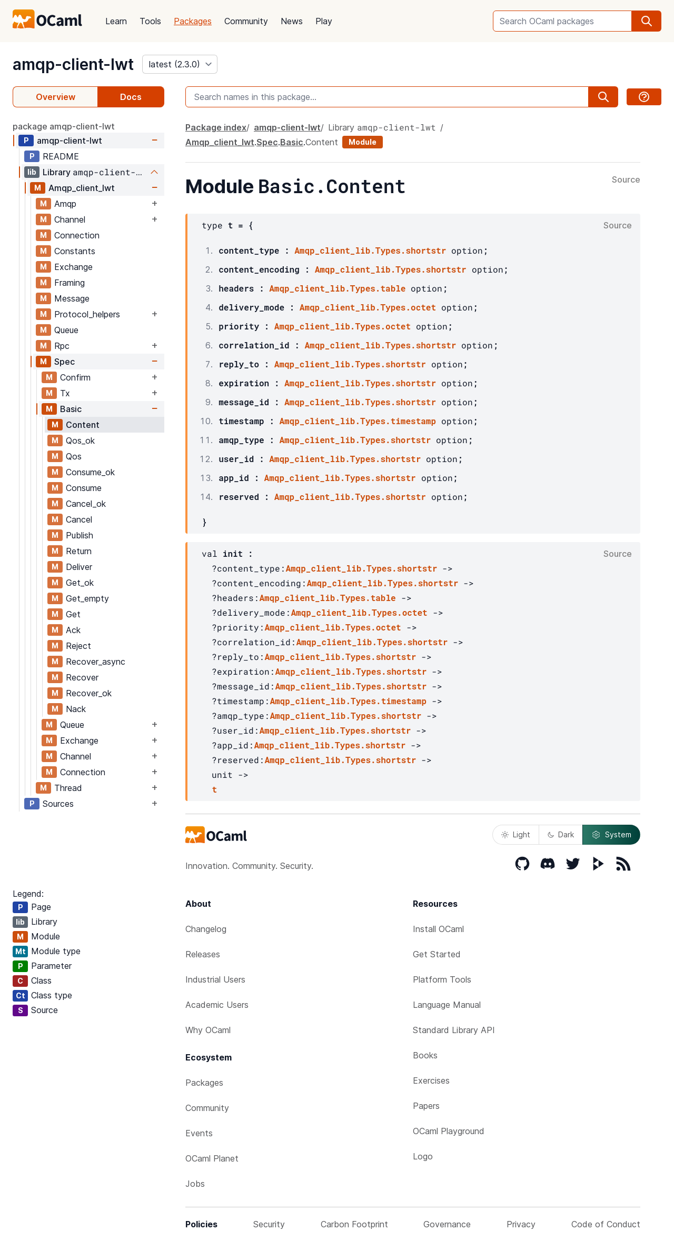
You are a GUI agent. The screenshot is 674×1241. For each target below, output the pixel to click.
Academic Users (217, 1004)
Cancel (79, 519)
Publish (79, 535)
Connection (77, 235)
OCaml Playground (448, 1131)
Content (83, 424)
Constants (74, 251)
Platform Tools (442, 979)
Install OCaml (438, 929)
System (611, 834)
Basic (71, 409)
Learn (116, 21)
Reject (78, 645)
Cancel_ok (86, 503)
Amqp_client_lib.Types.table (337, 288)
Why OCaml (208, 1030)
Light (515, 834)
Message (72, 298)
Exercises (431, 1080)
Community (246, 21)
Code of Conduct (605, 1224)
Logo (423, 1156)
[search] (646, 21)
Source (626, 180)
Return (79, 551)
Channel (69, 219)
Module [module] (362, 141)
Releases (202, 954)
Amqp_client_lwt (81, 188)
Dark (561, 834)
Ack (73, 630)
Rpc (62, 346)
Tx (65, 393)
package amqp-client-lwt (64, 126)
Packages (193, 21)
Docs (131, 97)
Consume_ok (90, 472)
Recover (82, 677)
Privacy (521, 1224)
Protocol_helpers (87, 314)
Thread (68, 788)
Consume (84, 488)
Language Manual (447, 1004)
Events (199, 1133)
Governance (447, 1224)
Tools (150, 21)
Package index (215, 127)
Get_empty (87, 598)
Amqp (65, 203)
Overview (55, 97)
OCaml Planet (212, 1158)
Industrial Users (215, 979)
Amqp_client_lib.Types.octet (368, 307)
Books (425, 1055)
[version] (179, 64)
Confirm (75, 377)
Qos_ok (80, 440)
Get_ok (80, 582)
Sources (58, 803)
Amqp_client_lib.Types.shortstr (370, 250)
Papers (426, 1105)
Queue (66, 330)
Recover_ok (89, 693)
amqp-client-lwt (73, 64)
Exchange (73, 267)
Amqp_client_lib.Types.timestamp (357, 420)
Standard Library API (454, 1030)
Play (323, 21)
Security (269, 1224)
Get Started (437, 954)
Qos (74, 456)
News (292, 21)
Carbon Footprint (354, 1224)
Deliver (79, 567)
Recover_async (95, 661)
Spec (64, 361)
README (61, 156)
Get (73, 614)
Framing (69, 282)
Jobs (195, 1183)
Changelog (205, 929)
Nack (76, 709)
